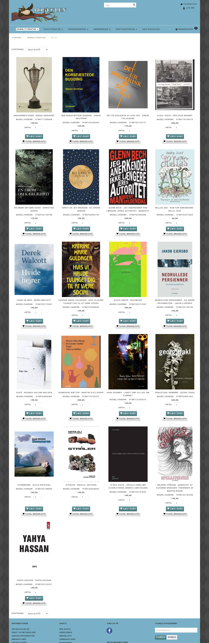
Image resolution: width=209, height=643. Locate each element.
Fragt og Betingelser (24, 618)
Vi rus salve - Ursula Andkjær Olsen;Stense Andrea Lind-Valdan (128, 475)
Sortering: (17, 49)
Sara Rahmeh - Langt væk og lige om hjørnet (128, 385)
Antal (28, 125)
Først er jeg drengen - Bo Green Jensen (81, 205)
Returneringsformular (25, 631)
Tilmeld (160, 622)
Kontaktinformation (23, 621)
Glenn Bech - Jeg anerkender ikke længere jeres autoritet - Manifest (127, 205)
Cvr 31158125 (19, 635)
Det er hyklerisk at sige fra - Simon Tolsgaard (128, 115)
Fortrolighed (19, 628)
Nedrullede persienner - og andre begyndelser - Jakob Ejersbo (175, 295)
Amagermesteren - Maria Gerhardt (34, 113)
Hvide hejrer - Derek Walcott (34, 293)
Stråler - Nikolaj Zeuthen (81, 473)
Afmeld (172, 622)
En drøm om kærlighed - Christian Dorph (34, 205)
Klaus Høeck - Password (128, 293)
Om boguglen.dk (20, 614)
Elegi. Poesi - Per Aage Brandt (175, 113)
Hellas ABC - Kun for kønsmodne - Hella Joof (175, 205)
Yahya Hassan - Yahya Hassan (34, 566)
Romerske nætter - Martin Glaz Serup (81, 383)
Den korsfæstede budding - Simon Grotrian (81, 115)
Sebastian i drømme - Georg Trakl (175, 383)
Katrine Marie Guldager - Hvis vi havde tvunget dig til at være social (81, 295)
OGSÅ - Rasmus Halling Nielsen (34, 383)
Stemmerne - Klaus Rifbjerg (34, 473)
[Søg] (134, 5)
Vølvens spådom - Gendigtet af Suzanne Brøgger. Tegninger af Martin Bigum (175, 476)
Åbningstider (19, 624)
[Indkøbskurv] (186, 29)
